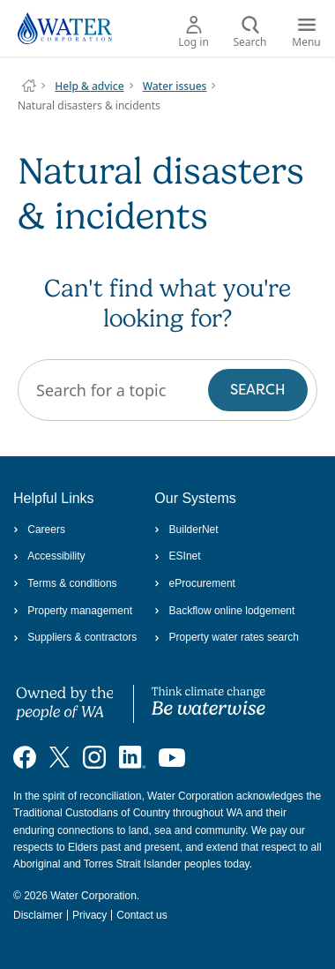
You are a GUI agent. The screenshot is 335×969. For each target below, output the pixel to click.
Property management (72, 611)
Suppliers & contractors (75, 637)
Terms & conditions (65, 583)
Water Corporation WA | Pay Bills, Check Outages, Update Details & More (29, 85)
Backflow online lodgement (224, 611)
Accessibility (49, 556)
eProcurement (194, 583)
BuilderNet (186, 529)
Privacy (89, 915)
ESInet (177, 556)
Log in (193, 32)
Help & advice (89, 86)
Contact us (141, 915)
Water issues (175, 86)
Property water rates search (226, 637)
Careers (39, 529)
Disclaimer (38, 915)
